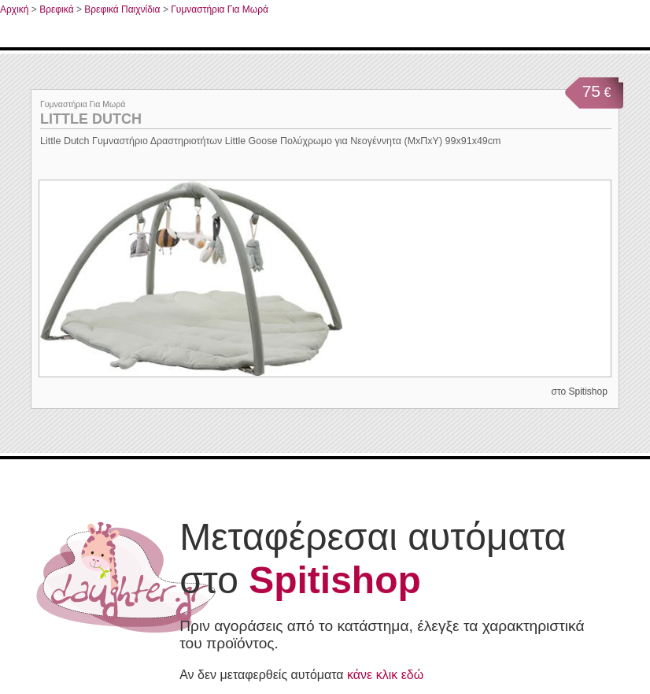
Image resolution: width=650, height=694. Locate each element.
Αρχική (14, 9)
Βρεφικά (56, 9)
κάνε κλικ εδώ (385, 674)
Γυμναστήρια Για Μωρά (219, 9)
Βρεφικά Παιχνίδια (122, 9)
